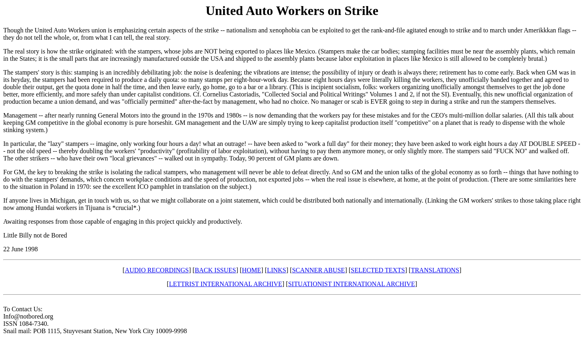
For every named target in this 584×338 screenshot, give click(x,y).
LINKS (276, 270)
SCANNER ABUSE (318, 270)
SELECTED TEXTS (378, 270)
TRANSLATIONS (435, 270)
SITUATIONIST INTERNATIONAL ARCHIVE (351, 283)
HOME (251, 270)
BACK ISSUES (215, 270)
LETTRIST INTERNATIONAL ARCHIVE (225, 283)
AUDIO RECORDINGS (157, 270)
